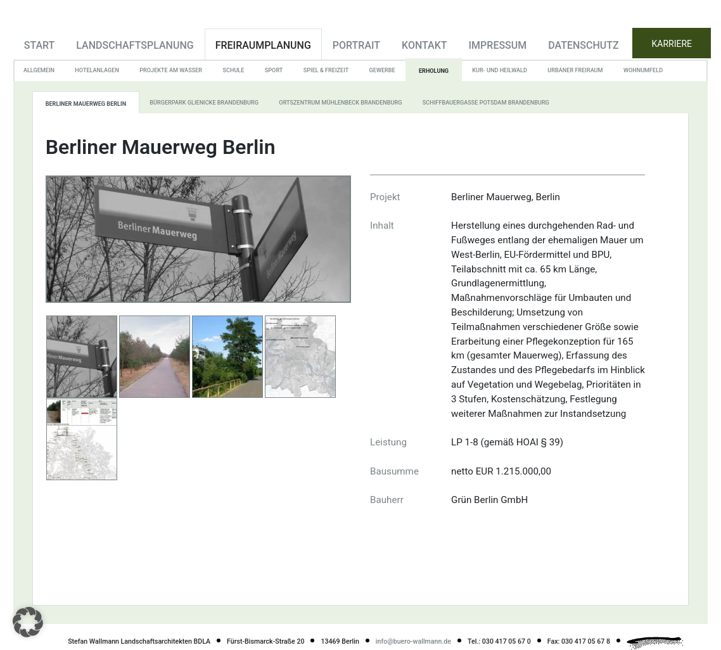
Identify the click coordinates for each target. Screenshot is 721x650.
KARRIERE (672, 44)
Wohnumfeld (643, 70)
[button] (28, 622)
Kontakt (424, 45)
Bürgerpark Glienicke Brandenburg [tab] (204, 102)
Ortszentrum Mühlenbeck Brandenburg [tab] (340, 102)
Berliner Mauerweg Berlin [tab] (86, 104)
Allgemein (38, 70)
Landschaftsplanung (134, 45)
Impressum (498, 45)
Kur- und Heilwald (499, 70)
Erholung (434, 71)
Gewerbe (382, 70)
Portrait (356, 45)
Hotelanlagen (97, 70)
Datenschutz (583, 45)
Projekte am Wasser (170, 70)
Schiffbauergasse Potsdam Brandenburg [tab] (486, 102)
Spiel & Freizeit (325, 70)
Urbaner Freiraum (575, 70)
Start (39, 45)
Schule (233, 70)
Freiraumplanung (263, 45)
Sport (274, 70)
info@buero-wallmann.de (413, 641)
